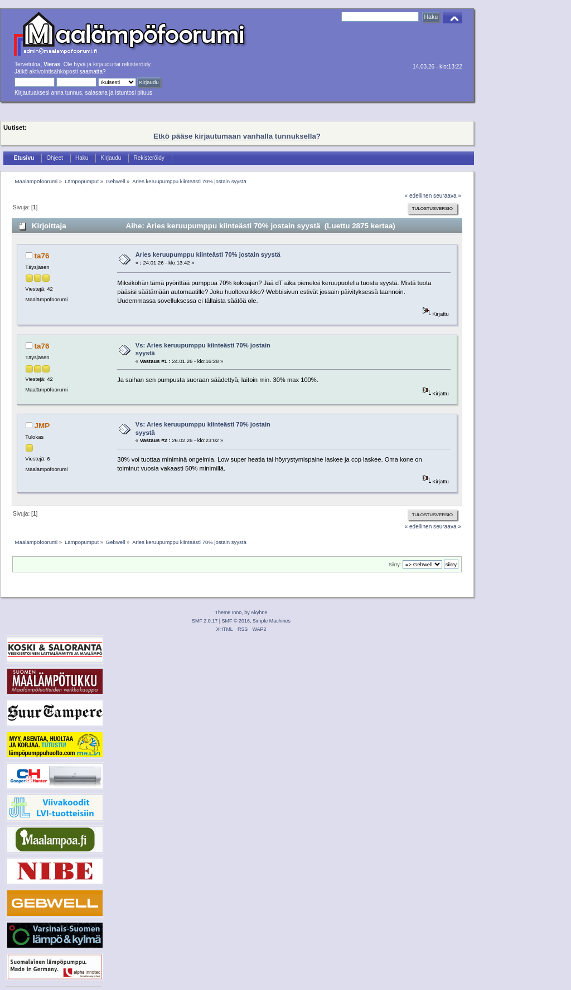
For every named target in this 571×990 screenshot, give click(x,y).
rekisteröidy (136, 64)
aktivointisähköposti (53, 71)
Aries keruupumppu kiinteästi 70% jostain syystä (208, 254)
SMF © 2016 (236, 621)
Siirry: (395, 564)
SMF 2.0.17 (204, 621)
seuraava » (447, 196)
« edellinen (418, 196)
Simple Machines (272, 621)
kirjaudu (103, 64)
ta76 (42, 256)
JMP (42, 426)
